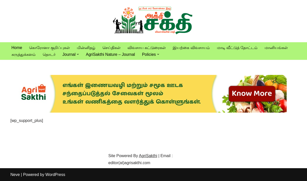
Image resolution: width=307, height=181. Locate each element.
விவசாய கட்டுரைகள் (147, 48)
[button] (78, 54)
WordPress (55, 174)
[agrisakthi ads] (149, 111)
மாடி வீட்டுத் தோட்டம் (237, 48)
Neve (15, 174)
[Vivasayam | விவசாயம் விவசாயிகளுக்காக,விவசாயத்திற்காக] (154, 21)
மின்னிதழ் (86, 48)
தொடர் (49, 54)
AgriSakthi (148, 156)
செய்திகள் (111, 48)
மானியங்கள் (276, 48)
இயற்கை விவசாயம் (191, 48)
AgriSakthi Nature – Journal (110, 54)
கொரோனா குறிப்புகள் (49, 48)
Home (17, 48)
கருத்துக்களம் (24, 54)
